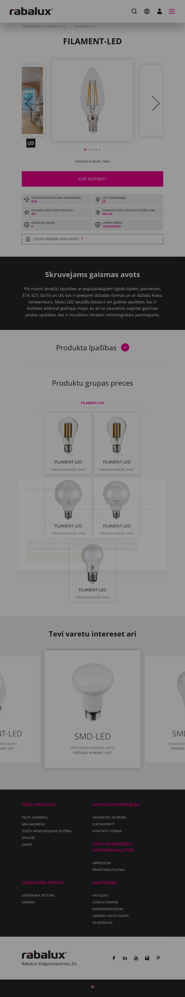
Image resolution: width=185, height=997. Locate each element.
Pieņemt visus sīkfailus (55, 531)
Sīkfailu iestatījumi (51, 520)
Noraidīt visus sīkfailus (107, 520)
